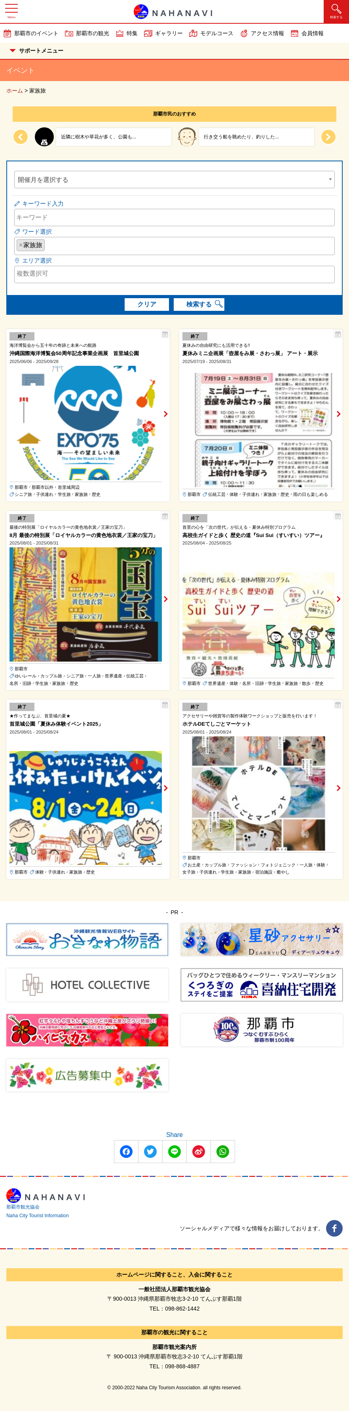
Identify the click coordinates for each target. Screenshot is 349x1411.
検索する (199, 304)
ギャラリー (169, 33)
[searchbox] (49, 244)
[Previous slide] (20, 137)
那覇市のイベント (36, 33)
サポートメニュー (36, 50)
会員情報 (313, 33)
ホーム (14, 90)
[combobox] (174, 179)
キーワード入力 (43, 203)
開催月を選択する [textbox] (43, 179)
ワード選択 (37, 232)
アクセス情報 (267, 33)
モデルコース (216, 33)
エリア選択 (37, 260)
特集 (132, 33)
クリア (146, 304)
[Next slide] (328, 137)
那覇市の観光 (92, 33)
